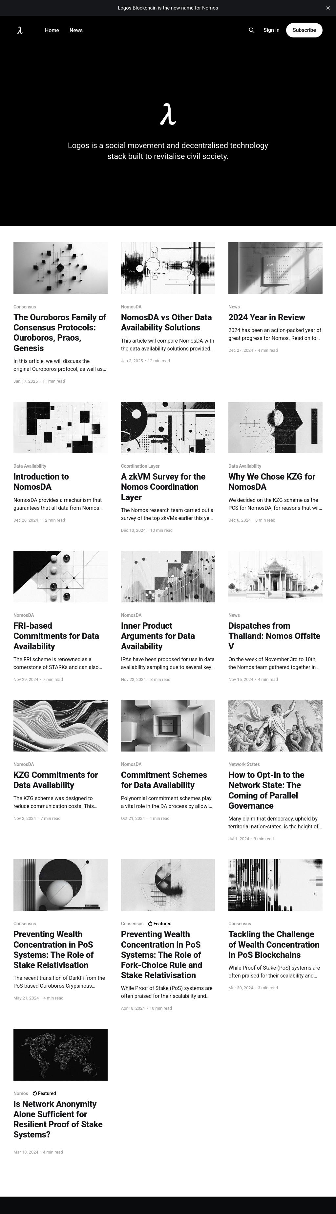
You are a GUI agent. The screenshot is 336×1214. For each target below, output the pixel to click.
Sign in (271, 30)
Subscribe (304, 30)
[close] (328, 8)
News (76, 30)
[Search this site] (251, 30)
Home (52, 30)
